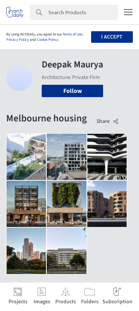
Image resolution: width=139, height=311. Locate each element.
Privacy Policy (17, 39)
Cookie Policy (47, 39)
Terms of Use (72, 34)
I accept (111, 37)
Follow (72, 91)
